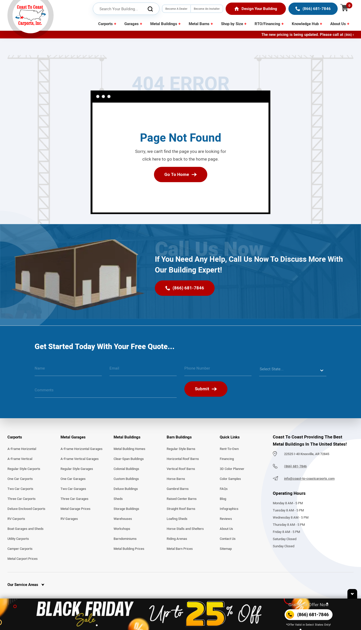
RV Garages (69, 519)
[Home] (256, 9)
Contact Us (228, 539)
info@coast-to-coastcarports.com (309, 479)
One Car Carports (20, 479)
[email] (143, 370)
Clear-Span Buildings (129, 459)
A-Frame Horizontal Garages (82, 449)
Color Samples (230, 479)
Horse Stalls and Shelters (185, 529)
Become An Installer (207, 8)
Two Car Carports (20, 489)
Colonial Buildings (126, 469)
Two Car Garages (73, 489)
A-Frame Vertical (19, 459)
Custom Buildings (126, 479)
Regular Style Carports (23, 469)
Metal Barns (199, 24)
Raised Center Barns (182, 499)
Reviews (226, 519)
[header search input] (126, 9)
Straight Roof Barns (181, 509)
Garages (131, 24)
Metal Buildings (163, 24)
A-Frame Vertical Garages (80, 459)
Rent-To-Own (229, 449)
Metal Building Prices (129, 549)
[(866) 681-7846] (313, 9)
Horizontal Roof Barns (183, 459)
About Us (338, 24)
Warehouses (123, 519)
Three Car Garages (74, 499)
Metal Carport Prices (22, 559)
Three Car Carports (21, 499)
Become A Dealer (176, 8)
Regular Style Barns (181, 449)
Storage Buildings (126, 509)
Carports (105, 24)
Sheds (118, 499)
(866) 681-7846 (295, 466)
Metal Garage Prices (76, 509)
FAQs (224, 489)
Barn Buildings (179, 437)
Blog (223, 499)
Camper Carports (20, 549)
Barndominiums (125, 539)
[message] (106, 392)
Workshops (122, 529)
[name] (68, 370)
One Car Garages (73, 479)
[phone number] (218, 370)
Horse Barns (176, 479)
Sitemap (226, 549)
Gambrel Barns (178, 489)
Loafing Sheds (177, 519)
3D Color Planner (232, 469)
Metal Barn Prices (180, 549)
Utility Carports (18, 539)
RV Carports (16, 519)
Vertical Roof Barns (181, 469)
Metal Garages (73, 437)
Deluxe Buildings (126, 489)
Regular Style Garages (77, 469)
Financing (227, 459)
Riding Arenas (177, 539)
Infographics (229, 509)
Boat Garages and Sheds (25, 529)
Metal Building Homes (129, 449)
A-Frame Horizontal (21, 449)
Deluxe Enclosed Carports (26, 509)
